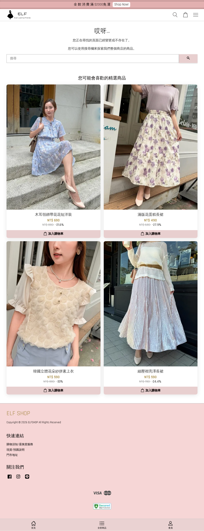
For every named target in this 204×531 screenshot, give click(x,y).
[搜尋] (93, 58)
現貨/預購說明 (16, 450)
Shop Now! (121, 4)
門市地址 (12, 455)
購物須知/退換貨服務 (20, 444)
